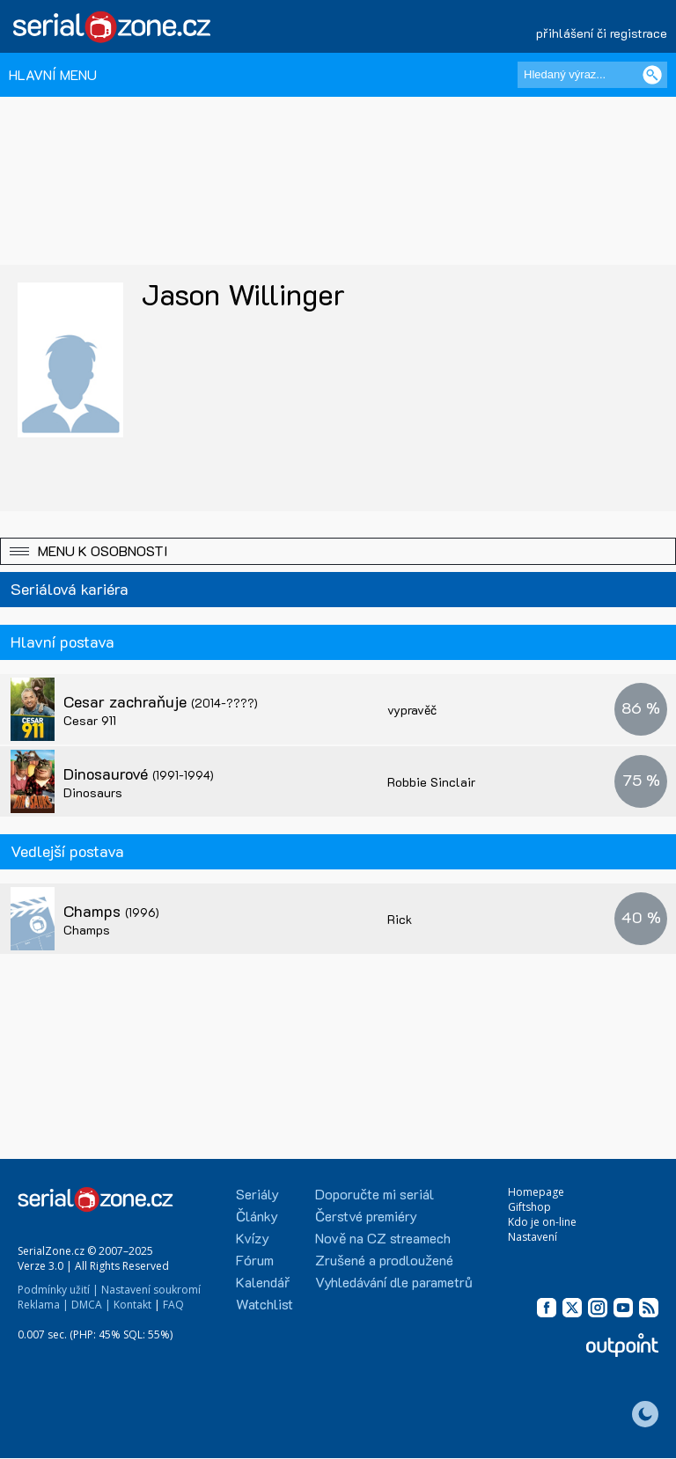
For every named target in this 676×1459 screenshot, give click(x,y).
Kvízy (252, 1237)
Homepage (536, 1191)
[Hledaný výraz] (592, 75)
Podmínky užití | (58, 1289)
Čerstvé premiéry (366, 1215)
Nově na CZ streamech (383, 1237)
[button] (338, 551)
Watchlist (264, 1303)
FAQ (173, 1304)
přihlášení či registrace (601, 33)
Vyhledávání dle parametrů (394, 1281)
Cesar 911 (89, 720)
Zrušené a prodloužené (384, 1259)
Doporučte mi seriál (374, 1193)
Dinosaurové (138, 773)
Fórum (255, 1259)
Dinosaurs (92, 792)
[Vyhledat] (652, 74)
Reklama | (43, 1304)
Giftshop (529, 1206)
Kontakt (132, 1304)
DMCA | (91, 1304)
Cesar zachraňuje (160, 701)
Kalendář (263, 1281)
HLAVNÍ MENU (53, 74)
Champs (111, 910)
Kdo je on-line (542, 1221)
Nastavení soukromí (151, 1289)
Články (257, 1215)
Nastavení (532, 1236)
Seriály (257, 1193)
